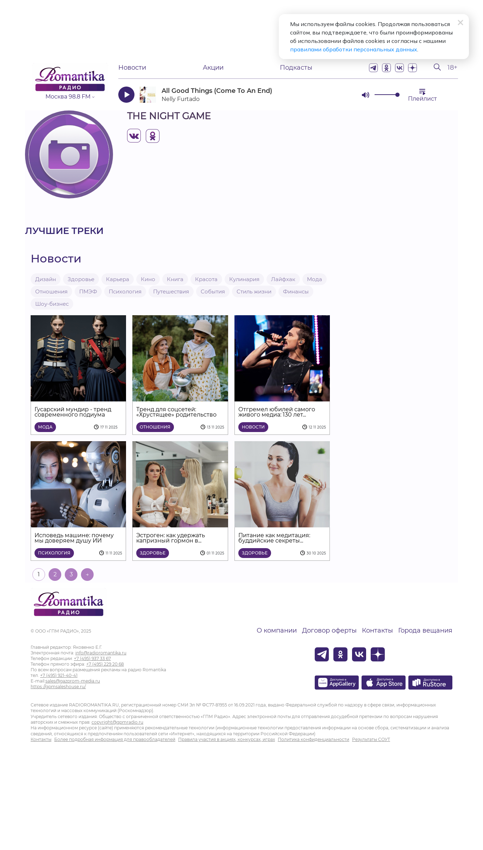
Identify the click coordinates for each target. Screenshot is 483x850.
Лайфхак (283, 279)
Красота (206, 279)
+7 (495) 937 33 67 (92, 658)
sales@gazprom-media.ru (72, 681)
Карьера (117, 279)
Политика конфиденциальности (313, 739)
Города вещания (425, 630)
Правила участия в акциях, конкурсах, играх (226, 739)
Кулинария (244, 279)
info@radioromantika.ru (100, 652)
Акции (213, 67)
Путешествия (171, 291)
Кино (148, 279)
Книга (175, 279)
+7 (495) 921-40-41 (58, 675)
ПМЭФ (88, 291)
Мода (314, 279)
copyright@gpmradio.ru (117, 722)
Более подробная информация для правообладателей (114, 739)
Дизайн (45, 279)
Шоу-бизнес (52, 303)
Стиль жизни (254, 291)
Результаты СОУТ (371, 739)
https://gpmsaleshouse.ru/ (58, 686)
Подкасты (296, 67)
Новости (132, 67)
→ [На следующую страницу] (87, 574)
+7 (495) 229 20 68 (105, 664)
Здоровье (81, 279)
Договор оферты (329, 630)
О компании (277, 630)
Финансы (296, 291)
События (213, 291)
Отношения (51, 291)
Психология (125, 291)
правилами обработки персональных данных (353, 49)
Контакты (377, 630)
